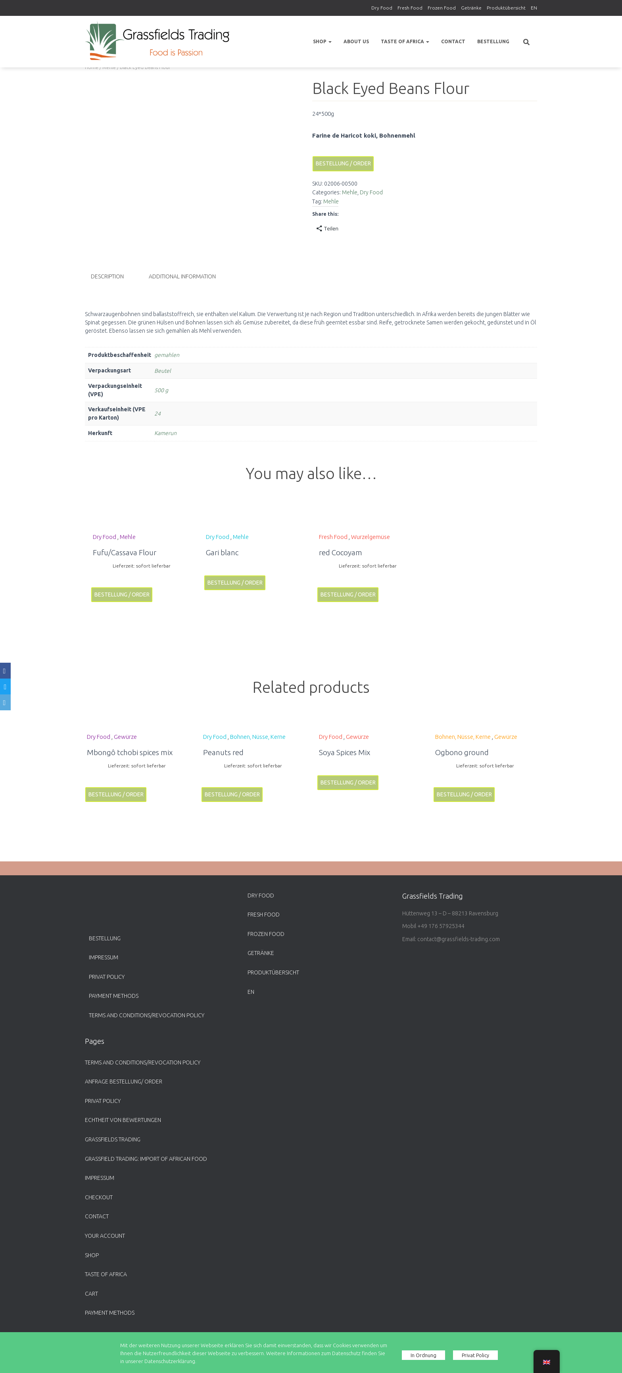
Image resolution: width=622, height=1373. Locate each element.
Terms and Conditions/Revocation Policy (146, 1015)
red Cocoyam (340, 551)
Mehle (349, 192)
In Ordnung (424, 1355)
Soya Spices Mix (344, 752)
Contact (453, 41)
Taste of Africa (405, 41)
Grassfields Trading (112, 1139)
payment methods (113, 996)
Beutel (162, 370)
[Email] (5, 702)
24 (157, 413)
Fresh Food (409, 7)
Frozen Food (442, 7)
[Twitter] (5, 686)
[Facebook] (5, 671)
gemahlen (166, 354)
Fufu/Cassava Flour (124, 551)
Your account (105, 1236)
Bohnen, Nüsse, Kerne (258, 736)
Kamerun (165, 433)
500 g (161, 390)
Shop (322, 41)
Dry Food (381, 7)
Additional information (182, 276)
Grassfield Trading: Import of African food (146, 1159)
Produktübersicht (506, 7)
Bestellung (493, 41)
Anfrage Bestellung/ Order (123, 1081)
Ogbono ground (462, 752)
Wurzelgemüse (370, 536)
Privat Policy (107, 977)
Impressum (103, 957)
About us (356, 41)
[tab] (113, 277)
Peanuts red (223, 752)
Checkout (99, 1197)
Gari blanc (222, 551)
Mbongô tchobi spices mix (130, 752)
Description (107, 276)
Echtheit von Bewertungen (123, 1120)
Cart (91, 1294)
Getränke (471, 7)
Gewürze (125, 736)
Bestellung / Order (343, 163)
